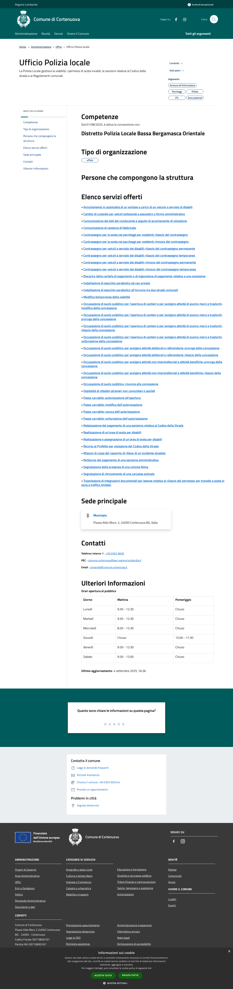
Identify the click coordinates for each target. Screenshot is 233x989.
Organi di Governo (25, 870)
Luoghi (172, 899)
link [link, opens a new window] (150, 968)
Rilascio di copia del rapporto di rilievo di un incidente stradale (124, 453)
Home (22, 47)
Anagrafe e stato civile (79, 870)
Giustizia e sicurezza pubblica (134, 876)
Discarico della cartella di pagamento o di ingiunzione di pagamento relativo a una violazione (144, 276)
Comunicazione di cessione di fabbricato (109, 227)
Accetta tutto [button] (103, 975)
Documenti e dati (25, 907)
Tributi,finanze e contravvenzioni (136, 882)
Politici (19, 894)
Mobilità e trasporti (77, 894)
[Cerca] (214, 19)
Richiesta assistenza (78, 944)
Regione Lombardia (26, 4)
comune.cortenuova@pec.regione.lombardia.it (114, 560)
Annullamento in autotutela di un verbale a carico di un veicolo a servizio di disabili (137, 207)
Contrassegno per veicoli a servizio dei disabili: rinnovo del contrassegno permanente (139, 262)
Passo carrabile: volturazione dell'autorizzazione (115, 418)
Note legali (123, 938)
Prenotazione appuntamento (83, 925)
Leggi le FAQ (73, 938)
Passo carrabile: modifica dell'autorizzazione (112, 404)
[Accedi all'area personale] (200, 5)
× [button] (229, 951)
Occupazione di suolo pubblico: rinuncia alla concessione (120, 384)
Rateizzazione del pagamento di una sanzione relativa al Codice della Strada (133, 425)
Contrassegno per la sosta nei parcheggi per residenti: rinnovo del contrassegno (136, 241)
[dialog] (116, 968)
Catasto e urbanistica (78, 888)
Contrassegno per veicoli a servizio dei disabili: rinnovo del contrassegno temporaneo (139, 269)
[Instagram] (183, 19)
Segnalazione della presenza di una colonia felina (115, 467)
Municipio (100, 515)
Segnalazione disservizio (80, 931)
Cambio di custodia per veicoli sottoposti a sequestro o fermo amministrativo (134, 214)
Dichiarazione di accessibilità (134, 944)
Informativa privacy (128, 931)
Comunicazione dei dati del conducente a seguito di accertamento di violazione (135, 221)
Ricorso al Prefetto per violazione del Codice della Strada (121, 446)
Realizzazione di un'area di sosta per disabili (112, 432)
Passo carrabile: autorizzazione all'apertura (112, 397)
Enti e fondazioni (25, 888)
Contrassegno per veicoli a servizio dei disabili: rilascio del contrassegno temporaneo (139, 255)
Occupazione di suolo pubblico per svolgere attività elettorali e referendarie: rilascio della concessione (150, 355)
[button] (116, 983)
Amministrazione (41, 47)
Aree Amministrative (27, 876)
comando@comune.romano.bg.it (108, 567)
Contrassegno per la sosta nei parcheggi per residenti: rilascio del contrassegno (135, 234)
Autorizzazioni (125, 894)
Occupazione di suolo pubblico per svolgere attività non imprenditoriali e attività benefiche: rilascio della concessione (151, 375)
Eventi (172, 905)
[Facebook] (174, 19)
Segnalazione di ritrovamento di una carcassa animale (118, 474)
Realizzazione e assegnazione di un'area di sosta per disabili (122, 439)
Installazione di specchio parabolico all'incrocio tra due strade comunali (130, 290)
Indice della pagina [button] (33, 111)
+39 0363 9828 (114, 553)
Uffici (59, 47)
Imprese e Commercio (78, 882)
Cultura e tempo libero (79, 876)
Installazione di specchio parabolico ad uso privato (116, 283)
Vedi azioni (177, 71)
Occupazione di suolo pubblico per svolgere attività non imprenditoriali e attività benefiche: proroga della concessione (151, 364)
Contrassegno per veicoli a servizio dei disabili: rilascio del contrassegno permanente (139, 248)
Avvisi (171, 882)
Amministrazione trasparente (134, 925)
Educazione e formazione (131, 869)
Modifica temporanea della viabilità (106, 297)
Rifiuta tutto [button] (130, 975)
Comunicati (175, 876)
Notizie (172, 870)
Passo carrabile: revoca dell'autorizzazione (111, 411)
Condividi (176, 63)
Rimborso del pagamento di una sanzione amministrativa (121, 460)
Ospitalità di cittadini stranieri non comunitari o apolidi (119, 391)
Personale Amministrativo (30, 901)
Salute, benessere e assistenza (135, 888)
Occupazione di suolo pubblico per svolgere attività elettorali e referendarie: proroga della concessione (151, 348)
